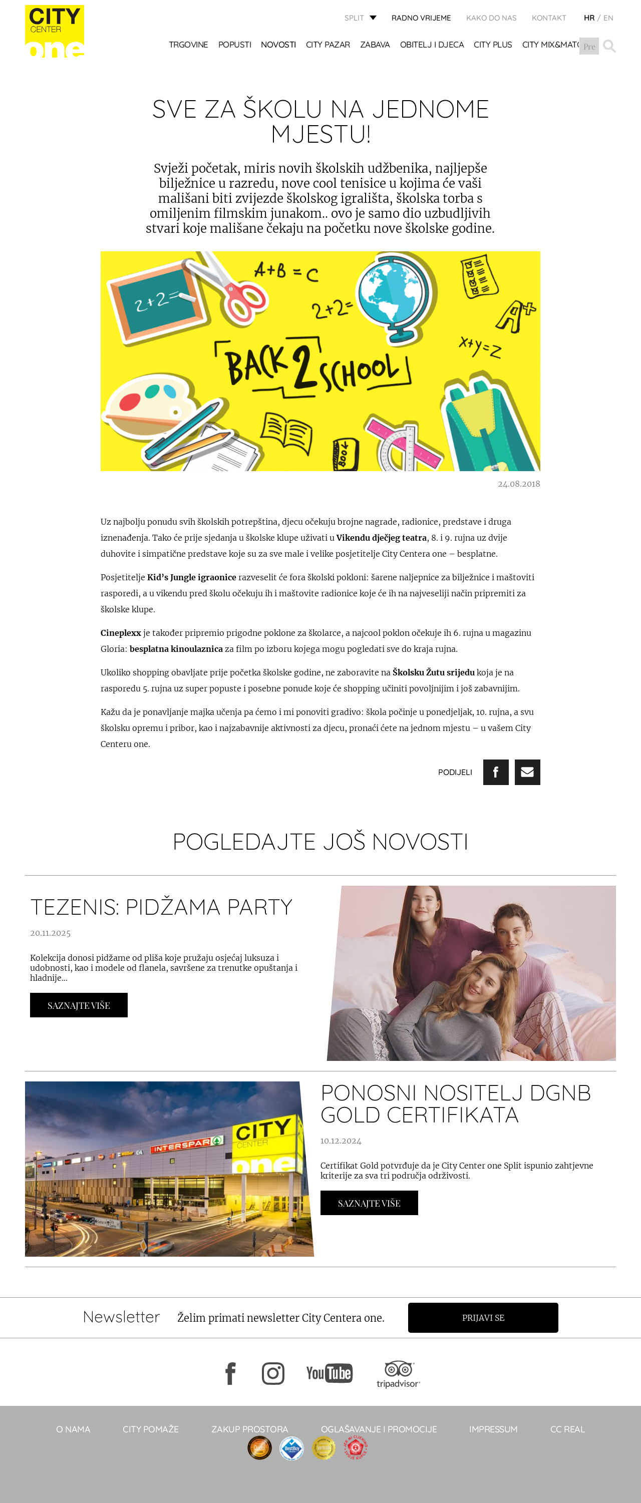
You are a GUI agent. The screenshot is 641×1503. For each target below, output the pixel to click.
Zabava (375, 45)
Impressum (493, 1429)
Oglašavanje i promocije (379, 1429)
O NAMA (73, 1429)
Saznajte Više (79, 1005)
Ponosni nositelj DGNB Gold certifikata (455, 1103)
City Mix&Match (555, 45)
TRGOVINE (188, 45)
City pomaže (151, 1429)
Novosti (278, 45)
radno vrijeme (421, 18)
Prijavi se (484, 1318)
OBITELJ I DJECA (432, 45)
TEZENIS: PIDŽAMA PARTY (161, 906)
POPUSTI (234, 45)
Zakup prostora (249, 1429)
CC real (567, 1429)
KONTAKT (549, 18)
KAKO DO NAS (491, 18)
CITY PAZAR (328, 45)
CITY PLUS (493, 45)
